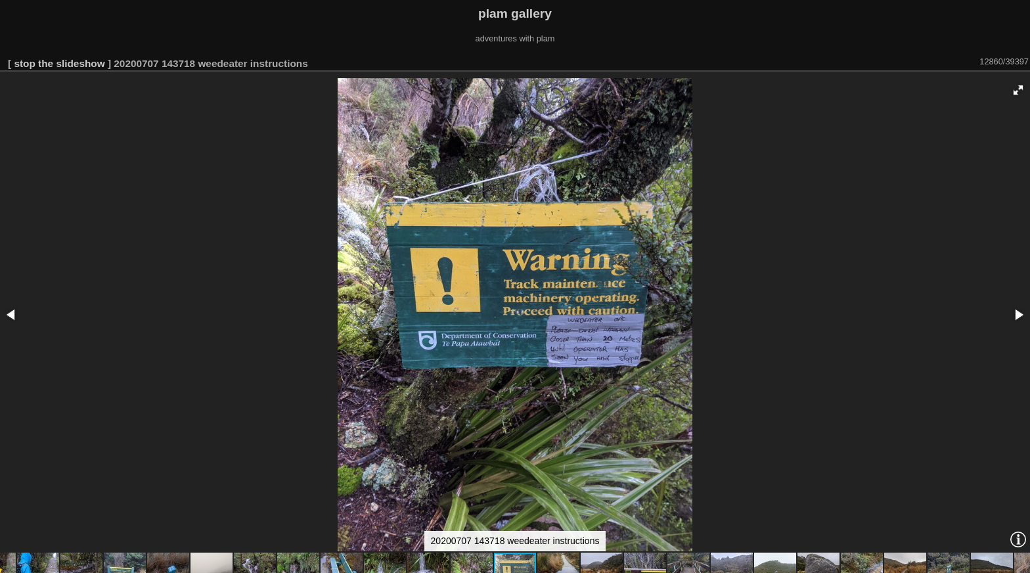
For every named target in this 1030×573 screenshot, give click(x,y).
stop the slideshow (59, 63)
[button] (1018, 90)
